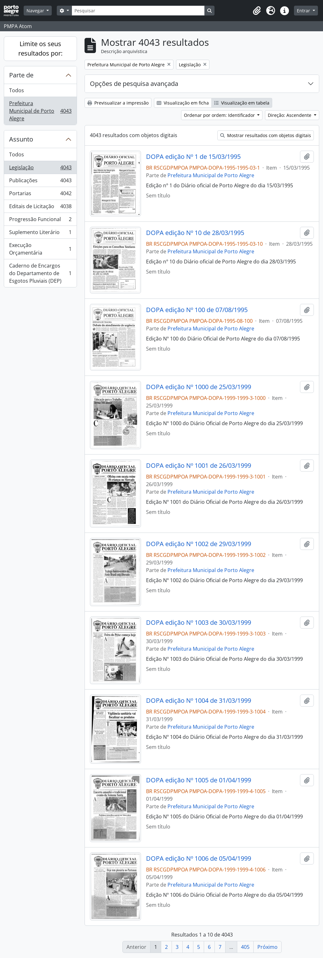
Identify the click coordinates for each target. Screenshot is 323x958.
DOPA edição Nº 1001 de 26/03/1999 (198, 465)
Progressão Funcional (40, 220)
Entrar (304, 11)
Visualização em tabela (241, 103)
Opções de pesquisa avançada (134, 83)
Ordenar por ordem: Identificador (220, 115)
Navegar (35, 11)
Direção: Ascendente (290, 115)
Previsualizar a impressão (118, 103)
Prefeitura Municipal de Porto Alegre (40, 111)
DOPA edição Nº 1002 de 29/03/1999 (198, 544)
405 (245, 946)
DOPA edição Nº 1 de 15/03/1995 (193, 156)
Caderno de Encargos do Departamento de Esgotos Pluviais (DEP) (40, 273)
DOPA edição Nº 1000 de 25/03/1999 (198, 387)
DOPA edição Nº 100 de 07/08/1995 (197, 310)
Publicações (40, 182)
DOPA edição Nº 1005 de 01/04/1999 (198, 780)
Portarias (40, 195)
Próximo (267, 946)
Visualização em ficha (183, 103)
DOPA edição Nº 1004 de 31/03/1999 (198, 700)
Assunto (21, 139)
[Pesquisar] (138, 10)
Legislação (40, 169)
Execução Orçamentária (40, 249)
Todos (16, 90)
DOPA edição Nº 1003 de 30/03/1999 (198, 622)
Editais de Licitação (40, 207)
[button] (257, 11)
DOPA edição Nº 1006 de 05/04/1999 (198, 858)
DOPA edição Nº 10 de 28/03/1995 (195, 233)
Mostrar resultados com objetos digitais (265, 135)
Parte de (21, 75)
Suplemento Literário (40, 233)
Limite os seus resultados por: (40, 48)
